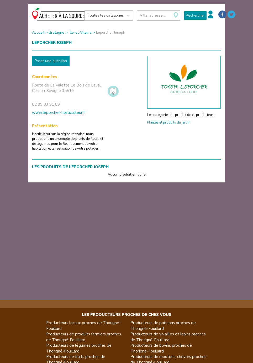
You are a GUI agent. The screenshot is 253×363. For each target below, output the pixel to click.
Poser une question (51, 60)
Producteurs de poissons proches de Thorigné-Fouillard (163, 325)
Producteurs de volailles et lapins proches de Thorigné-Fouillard (168, 336)
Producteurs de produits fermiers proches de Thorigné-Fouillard (83, 336)
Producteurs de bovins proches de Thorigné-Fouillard (161, 348)
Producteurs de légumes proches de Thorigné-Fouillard (79, 348)
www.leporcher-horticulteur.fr (59, 112)
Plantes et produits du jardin (168, 122)
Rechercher (195, 15)
